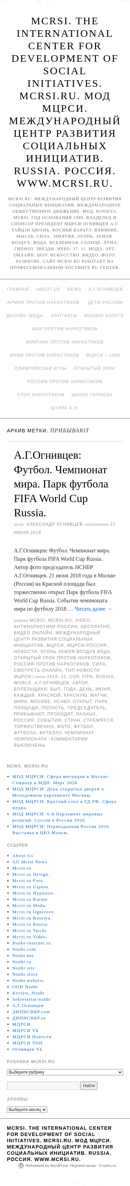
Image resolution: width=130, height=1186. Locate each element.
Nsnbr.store (25, 974)
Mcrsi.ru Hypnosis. (33, 893)
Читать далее (93, 609)
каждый (24, 695)
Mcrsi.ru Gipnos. (31, 886)
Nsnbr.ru (22, 961)
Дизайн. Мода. (26, 315)
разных (86, 714)
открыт (82, 701)
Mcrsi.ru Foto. (28, 880)
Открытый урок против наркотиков (62, 657)
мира (20, 701)
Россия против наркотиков (65, 381)
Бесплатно (95, 626)
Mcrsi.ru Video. (29, 936)
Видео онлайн (33, 632)
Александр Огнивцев (54, 524)
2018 (52, 676)
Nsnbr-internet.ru (31, 943)
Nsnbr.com (24, 949)
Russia (105, 676)
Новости (25, 651)
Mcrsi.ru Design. (31, 874)
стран (72, 720)
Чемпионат (79, 732)
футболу (50, 732)
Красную (75, 695)
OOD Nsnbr (25, 986)
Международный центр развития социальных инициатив (57, 639)
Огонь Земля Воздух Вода (75, 651)
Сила (99, 664)
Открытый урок (94, 368)
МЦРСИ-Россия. (87, 645)
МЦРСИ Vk (25, 1030)
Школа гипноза (92, 394)
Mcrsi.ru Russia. (30, 924)
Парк (101, 701)
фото (64, 726)
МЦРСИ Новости (32, 1036)
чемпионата (30, 739)
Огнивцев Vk (27, 1049)
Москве (41, 701)
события (49, 720)
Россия (24, 720)
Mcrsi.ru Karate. (30, 899)
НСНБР (62, 701)
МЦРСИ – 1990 (103, 355)
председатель (87, 707)
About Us (48, 289)
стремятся (98, 720)
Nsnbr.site (23, 968)
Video (82, 620)
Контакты (64, 315)
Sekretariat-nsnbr (31, 999)
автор (79, 682)
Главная (18, 289)
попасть (53, 707)
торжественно (34, 726)
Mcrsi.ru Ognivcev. (33, 911)
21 (64, 676)
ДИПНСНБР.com (31, 1011)
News (74, 289)
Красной (49, 695)
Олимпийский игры (41, 368)
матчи (98, 695)
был (55, 689)
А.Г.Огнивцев (105, 289)
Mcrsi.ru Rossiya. (32, 918)
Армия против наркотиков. (44, 302)
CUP (74, 676)
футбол (83, 726)
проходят (60, 714)
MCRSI (37, 620)
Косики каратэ (103, 315)
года (70, 689)
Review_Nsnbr (28, 993)
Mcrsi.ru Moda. (29, 905)
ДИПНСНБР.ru (29, 1017)
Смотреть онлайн (38, 670)
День (85, 689)
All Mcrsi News (29, 861)
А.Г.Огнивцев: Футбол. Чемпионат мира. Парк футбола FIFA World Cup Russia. (61, 484)
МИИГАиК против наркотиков (65, 342)
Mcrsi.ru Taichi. (30, 930)
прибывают (29, 714)
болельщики (30, 689)
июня (103, 689)
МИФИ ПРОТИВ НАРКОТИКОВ (44, 355)
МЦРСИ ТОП (27, 1042)
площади (26, 707)
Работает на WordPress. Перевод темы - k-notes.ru (70, 1165)
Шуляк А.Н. (65, 408)
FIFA (87, 676)
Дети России (105, 302)
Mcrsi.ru (60, 620)
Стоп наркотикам (40, 394)
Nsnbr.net (23, 955)
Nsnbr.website (28, 980)
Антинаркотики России (46, 626)
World (23, 682)
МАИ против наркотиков (65, 329)
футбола (25, 732)
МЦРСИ (55, 645)
